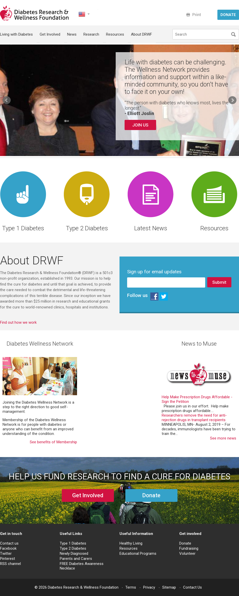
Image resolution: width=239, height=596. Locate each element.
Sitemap (169, 587)
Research (91, 34)
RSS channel (10, 563)
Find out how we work (18, 322)
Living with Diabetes (16, 34)
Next (232, 100)
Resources (115, 34)
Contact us (9, 543)
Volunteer (187, 553)
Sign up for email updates (154, 272)
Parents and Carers (76, 558)
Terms (130, 587)
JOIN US (140, 124)
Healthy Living (131, 543)
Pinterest (7, 558)
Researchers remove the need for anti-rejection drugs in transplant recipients (194, 417)
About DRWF (141, 34)
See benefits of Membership (53, 442)
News (72, 34)
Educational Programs (138, 553)
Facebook (8, 548)
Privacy (149, 587)
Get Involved (50, 34)
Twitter (6, 553)
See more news (223, 438)
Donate (185, 543)
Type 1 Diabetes (73, 543)
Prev (7, 100)
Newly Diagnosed (74, 553)
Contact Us (192, 587)
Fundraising (188, 548)
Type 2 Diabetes (73, 548)
